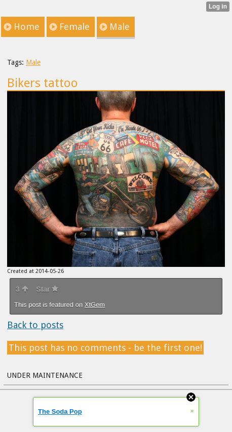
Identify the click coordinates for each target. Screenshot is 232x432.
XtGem (95, 304)
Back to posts (35, 325)
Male (33, 62)
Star (47, 289)
